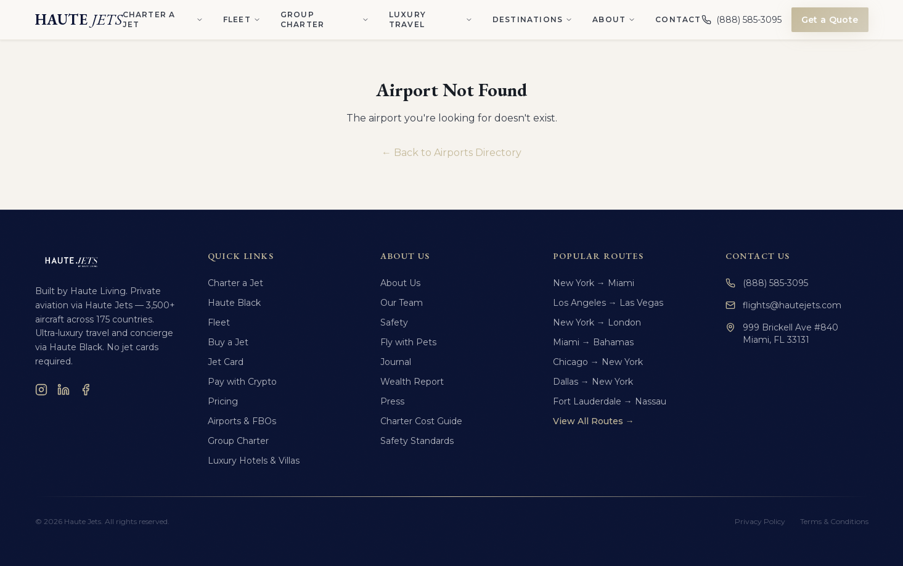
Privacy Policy (760, 521)
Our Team (401, 302)
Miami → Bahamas (593, 342)
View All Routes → (593, 421)
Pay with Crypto (242, 381)
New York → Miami (593, 283)
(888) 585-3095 (766, 283)
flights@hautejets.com (783, 305)
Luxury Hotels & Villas (254, 460)
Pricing (223, 401)
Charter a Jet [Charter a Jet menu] (163, 19)
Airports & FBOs (242, 421)
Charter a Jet (235, 283)
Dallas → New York (593, 381)
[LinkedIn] (63, 389)
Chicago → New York (598, 361)
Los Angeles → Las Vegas (608, 302)
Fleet (219, 322)
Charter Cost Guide (421, 421)
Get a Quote (830, 19)
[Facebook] (86, 389)
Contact (678, 19)
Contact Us (757, 255)
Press (392, 401)
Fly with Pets (408, 342)
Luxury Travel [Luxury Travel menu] (431, 19)
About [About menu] (613, 19)
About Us (400, 283)
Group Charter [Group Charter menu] (324, 19)
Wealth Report (412, 381)
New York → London (597, 322)
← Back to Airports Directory (451, 152)
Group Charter (238, 440)
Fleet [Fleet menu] (242, 19)
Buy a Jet (228, 342)
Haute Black (234, 302)
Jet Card (225, 361)
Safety (394, 322)
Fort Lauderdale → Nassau (609, 401)
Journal (395, 361)
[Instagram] (41, 389)
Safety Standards (417, 440)
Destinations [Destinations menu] (532, 19)
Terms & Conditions (834, 521)
